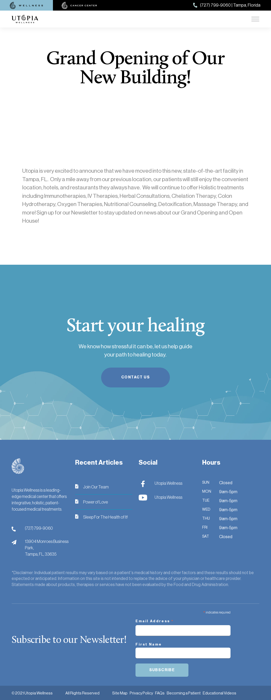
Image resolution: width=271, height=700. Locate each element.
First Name (149, 644)
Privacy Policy (141, 693)
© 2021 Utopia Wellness (32, 693)
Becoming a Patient (184, 693)
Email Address (155, 622)
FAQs (160, 693)
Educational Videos (219, 693)
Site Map (120, 693)
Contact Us (135, 377)
